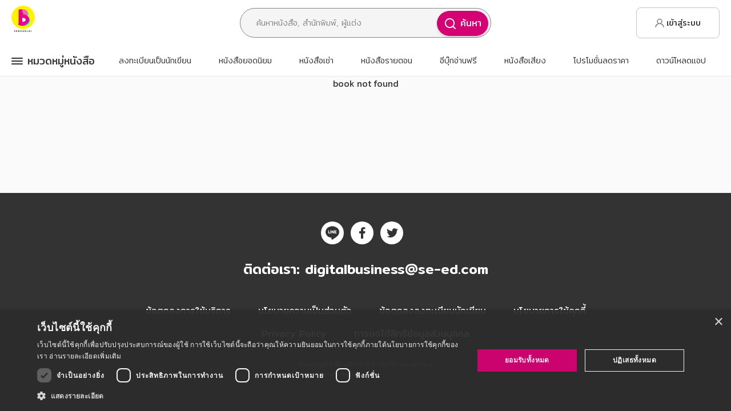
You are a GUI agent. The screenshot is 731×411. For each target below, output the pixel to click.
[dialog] (365, 360)
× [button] (718, 322)
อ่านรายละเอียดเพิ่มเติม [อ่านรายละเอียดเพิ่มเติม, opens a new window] (85, 356)
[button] (248, 395)
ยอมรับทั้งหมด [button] (527, 360)
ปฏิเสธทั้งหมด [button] (634, 360)
